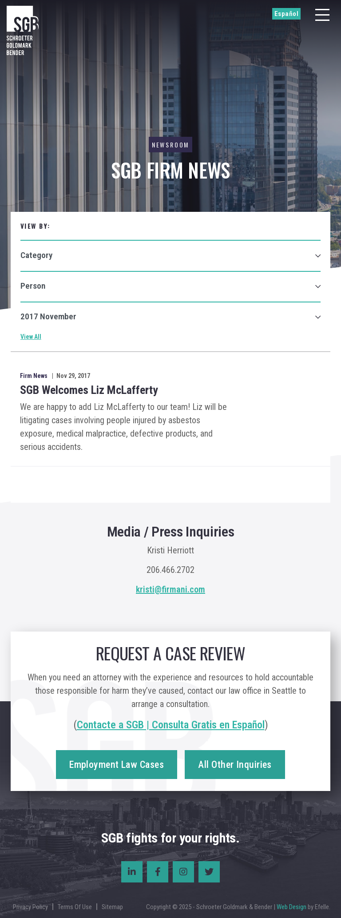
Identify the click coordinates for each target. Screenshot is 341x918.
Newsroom (170, 144)
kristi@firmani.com (170, 589)
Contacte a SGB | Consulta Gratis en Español (171, 725)
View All (30, 336)
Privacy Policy (30, 907)
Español (286, 14)
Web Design (291, 907)
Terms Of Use (75, 907)
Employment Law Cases (116, 764)
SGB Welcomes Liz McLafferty (89, 390)
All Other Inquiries (234, 764)
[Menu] (322, 14)
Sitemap (112, 907)
